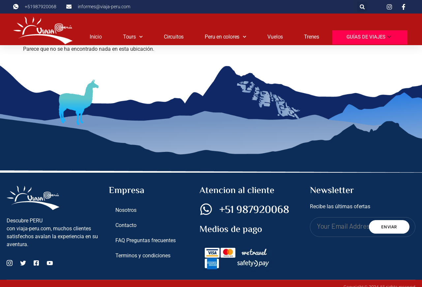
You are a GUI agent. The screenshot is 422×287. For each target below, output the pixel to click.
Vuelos (275, 37)
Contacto (125, 225)
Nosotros (125, 210)
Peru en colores (225, 37)
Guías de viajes (369, 37)
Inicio (96, 37)
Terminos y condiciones (142, 255)
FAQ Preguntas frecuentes (145, 240)
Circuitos (174, 37)
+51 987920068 (254, 210)
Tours (133, 37)
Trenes (311, 37)
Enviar (389, 227)
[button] (362, 7)
